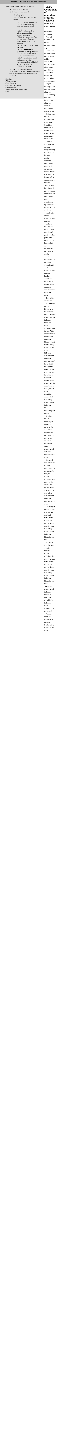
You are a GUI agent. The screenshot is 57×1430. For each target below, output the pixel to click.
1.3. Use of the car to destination (20, 69)
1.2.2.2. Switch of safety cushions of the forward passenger (25, 27)
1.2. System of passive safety (19, 12)
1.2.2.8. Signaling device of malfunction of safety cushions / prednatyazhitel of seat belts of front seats (27, 61)
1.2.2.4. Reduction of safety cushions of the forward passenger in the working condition (27, 40)
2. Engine (8, 79)
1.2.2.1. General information (27, 23)
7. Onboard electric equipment (16, 89)
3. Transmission (10, 81)
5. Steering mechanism (13, 85)
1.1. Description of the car (18, 10)
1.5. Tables (12, 76)
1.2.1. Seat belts (18, 15)
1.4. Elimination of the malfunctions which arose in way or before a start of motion (24, 73)
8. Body (7, 91)
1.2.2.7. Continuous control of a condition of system (27, 55)
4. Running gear (10, 83)
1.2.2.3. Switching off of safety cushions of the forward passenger (25, 33)
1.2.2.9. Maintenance (24, 66)
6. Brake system (10, 87)
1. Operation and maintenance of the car (19, 6)
